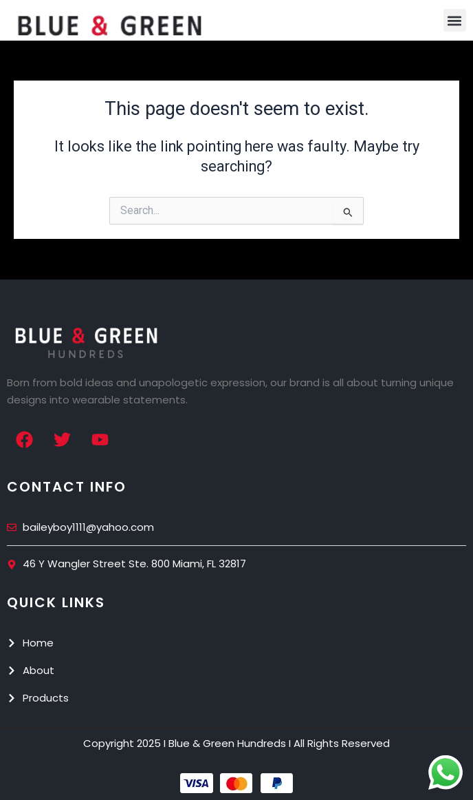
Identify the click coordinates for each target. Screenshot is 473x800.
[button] (454, 20)
